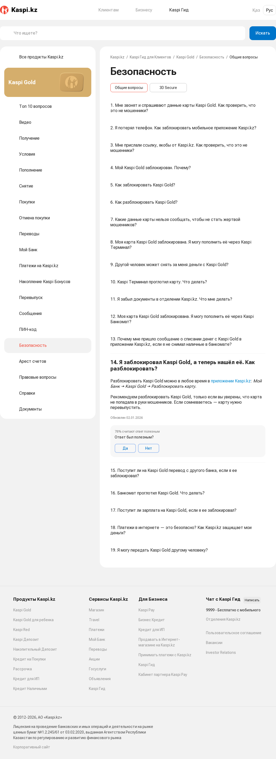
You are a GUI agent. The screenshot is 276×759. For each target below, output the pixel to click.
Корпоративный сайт (31, 747)
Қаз (256, 10)
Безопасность (212, 57)
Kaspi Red (21, 630)
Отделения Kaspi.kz (223, 619)
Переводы (98, 649)
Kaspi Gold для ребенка (33, 620)
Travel (94, 620)
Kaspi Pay (146, 610)
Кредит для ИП (26, 679)
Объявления (100, 679)
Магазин (96, 610)
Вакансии (214, 643)
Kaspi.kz (117, 57)
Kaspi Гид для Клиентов (150, 57)
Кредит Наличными (30, 688)
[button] (187, 408)
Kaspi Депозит (26, 639)
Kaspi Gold (185, 57)
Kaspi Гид (97, 688)
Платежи (96, 630)
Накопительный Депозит (35, 649)
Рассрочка (22, 669)
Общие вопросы (129, 88)
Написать (252, 600)
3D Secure (168, 88)
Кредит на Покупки (29, 659)
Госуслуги (97, 669)
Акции (94, 659)
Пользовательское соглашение (233, 633)
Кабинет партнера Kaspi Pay (163, 674)
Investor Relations (221, 652)
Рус (269, 10)
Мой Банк (97, 639)
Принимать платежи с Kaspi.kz (165, 655)
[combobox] (127, 33)
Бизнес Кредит (152, 620)
